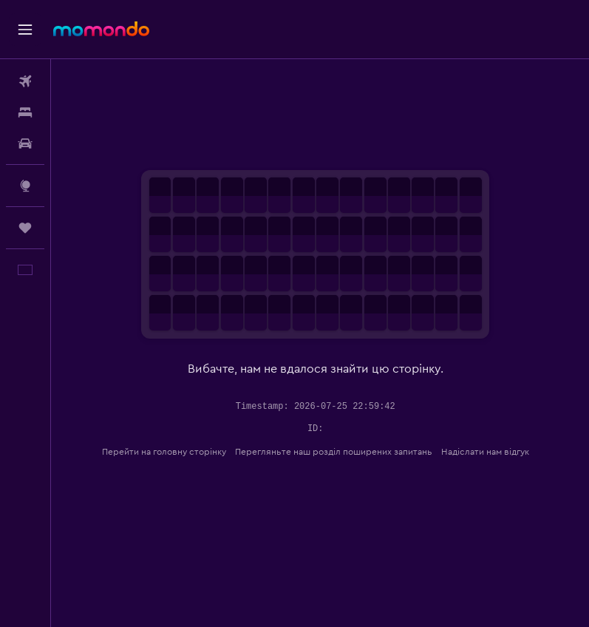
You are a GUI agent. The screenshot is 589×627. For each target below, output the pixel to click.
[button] (25, 29)
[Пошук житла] (25, 112)
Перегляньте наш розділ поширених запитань (338, 451)
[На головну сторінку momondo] (101, 28)
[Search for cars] (25, 143)
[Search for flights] (25, 81)
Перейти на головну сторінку (168, 451)
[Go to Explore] (25, 185)
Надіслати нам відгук (490, 451)
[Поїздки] (25, 228)
